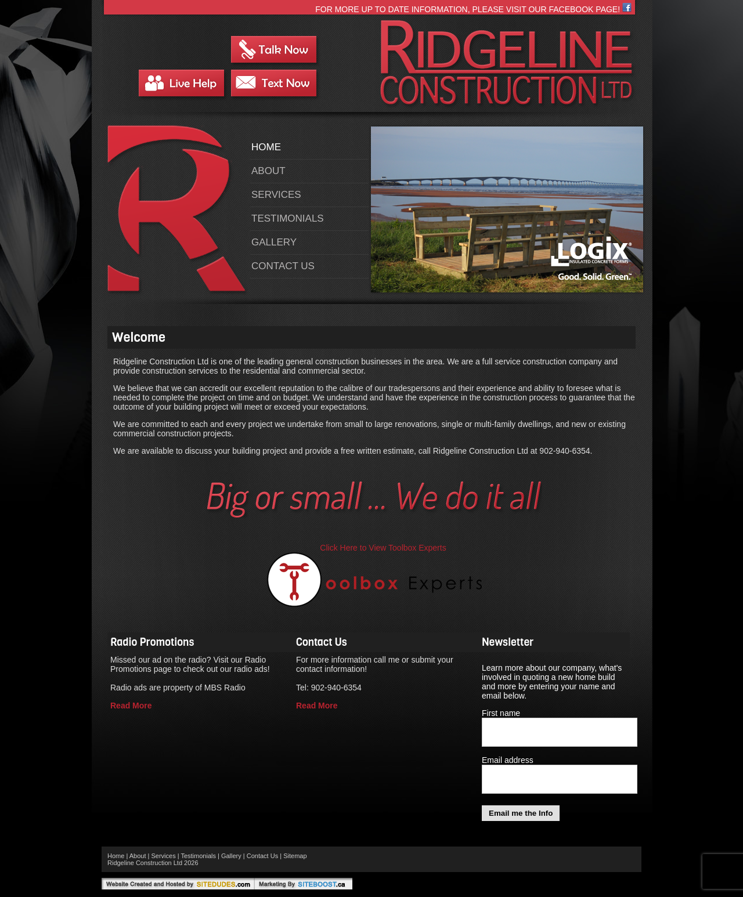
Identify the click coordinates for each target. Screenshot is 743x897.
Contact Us (283, 266)
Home (266, 147)
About (268, 170)
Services (276, 194)
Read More (131, 705)
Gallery (274, 242)
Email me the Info (521, 813)
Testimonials (287, 218)
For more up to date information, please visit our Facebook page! (473, 9)
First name (501, 713)
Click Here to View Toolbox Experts (383, 547)
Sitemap (294, 855)
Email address (507, 760)
